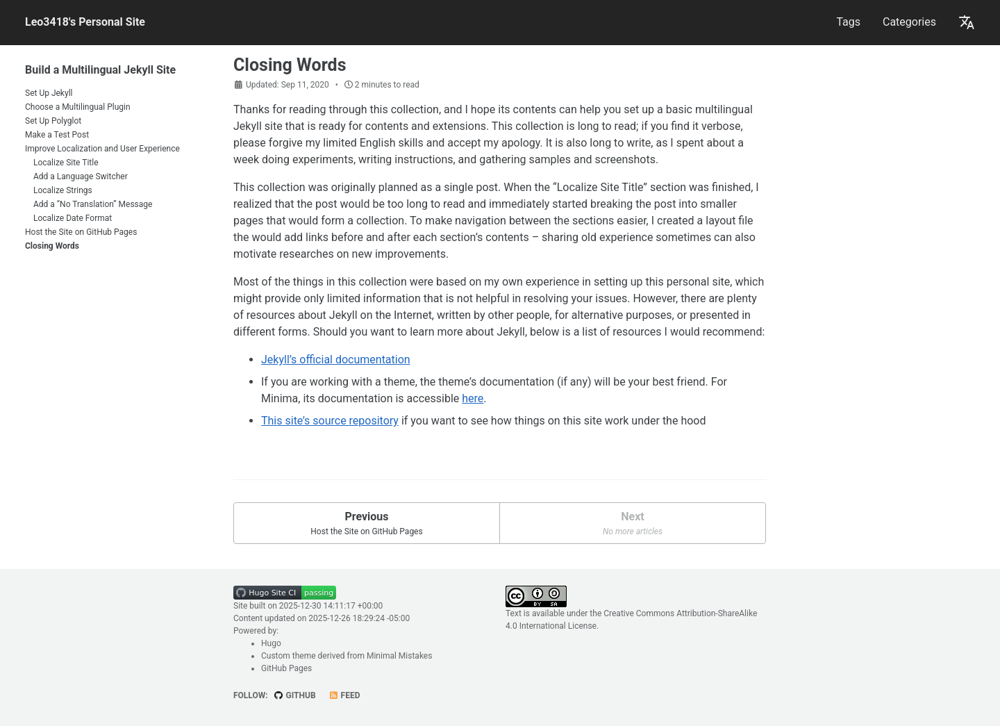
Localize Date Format (72, 218)
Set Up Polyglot (53, 121)
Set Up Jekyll (48, 93)
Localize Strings (62, 190)
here (472, 398)
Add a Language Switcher (80, 176)
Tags (848, 21)
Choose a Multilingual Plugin (78, 107)
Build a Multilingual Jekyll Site (100, 69)
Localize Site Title (66, 162)
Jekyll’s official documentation (335, 359)
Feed (344, 695)
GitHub (295, 695)
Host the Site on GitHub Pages (81, 232)
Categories (909, 21)
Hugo (271, 643)
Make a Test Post (57, 135)
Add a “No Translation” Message (92, 204)
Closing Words (52, 246)
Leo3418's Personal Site (85, 21)
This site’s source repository (330, 420)
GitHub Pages (286, 668)
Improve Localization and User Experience (102, 149)
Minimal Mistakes (399, 656)
